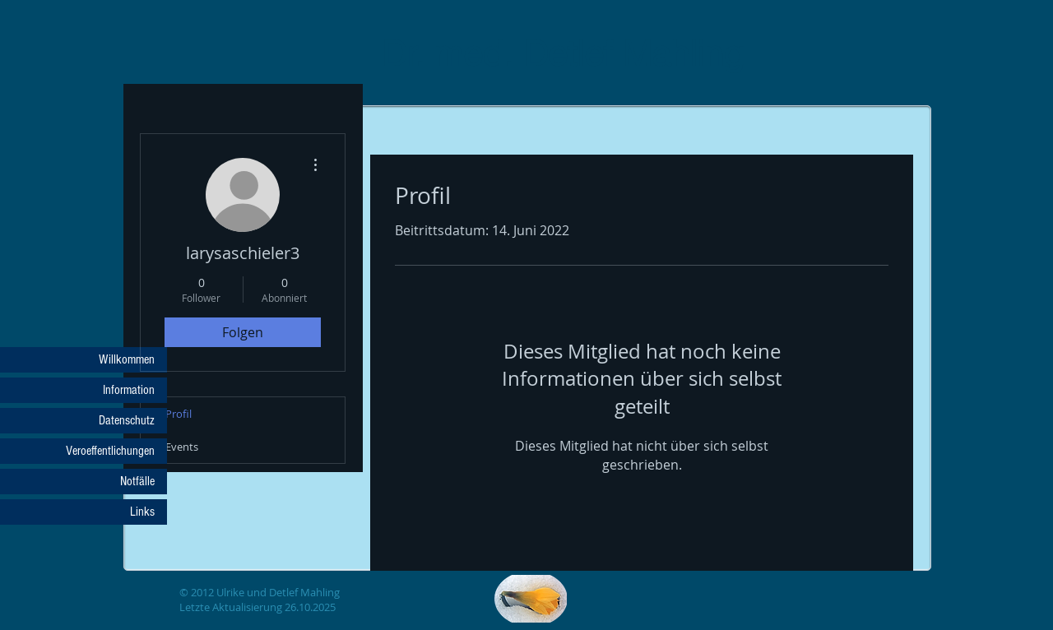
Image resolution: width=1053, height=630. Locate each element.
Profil (178, 413)
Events (181, 446)
